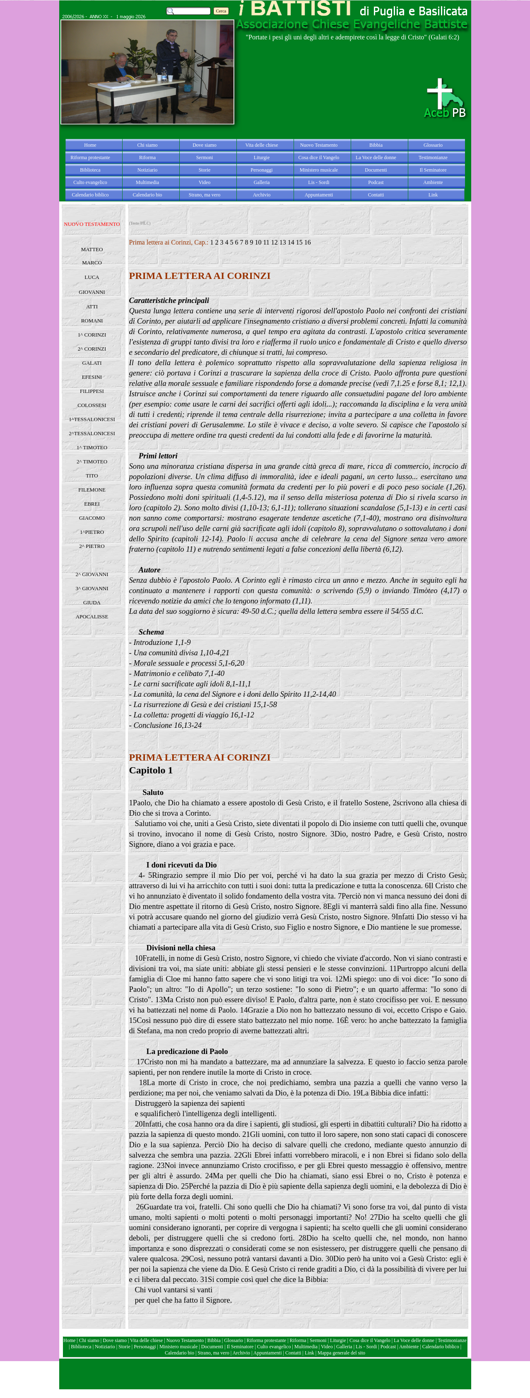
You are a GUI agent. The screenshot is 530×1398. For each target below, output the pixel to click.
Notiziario (105, 1347)
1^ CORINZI (92, 335)
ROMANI (92, 320)
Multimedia (306, 1347)
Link (309, 1353)
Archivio (241, 1353)
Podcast (388, 1347)
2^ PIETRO (91, 546)
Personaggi (145, 1347)
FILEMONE (92, 490)
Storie (124, 1347)
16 (307, 242)
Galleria (344, 1347)
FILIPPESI (92, 391)
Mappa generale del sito (341, 1353)
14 (291, 242)
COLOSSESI (91, 405)
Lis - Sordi (366, 1347)
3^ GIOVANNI (91, 588)
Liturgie (338, 1340)
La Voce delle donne (414, 1340)
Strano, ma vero (213, 1353)
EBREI (92, 504)
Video (327, 1347)
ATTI (92, 306)
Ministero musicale (178, 1347)
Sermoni (318, 1340)
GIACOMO (92, 518)
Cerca (221, 11)
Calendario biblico (440, 1347)
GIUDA (92, 602)
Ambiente (409, 1347)
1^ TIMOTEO (92, 447)
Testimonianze (452, 1340)
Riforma (299, 1340)
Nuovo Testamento (185, 1340)
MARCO (92, 262)
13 (282, 242)
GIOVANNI (92, 292)
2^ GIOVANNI (91, 574)
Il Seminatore (239, 1347)
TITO (92, 475)
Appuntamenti (268, 1353)
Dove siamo (115, 1340)
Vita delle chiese (146, 1340)
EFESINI (92, 377)
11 (266, 242)
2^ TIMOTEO (92, 461)
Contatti (294, 1353)
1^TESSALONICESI (92, 419)
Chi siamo (89, 1340)
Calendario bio (180, 1353)
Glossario (233, 1340)
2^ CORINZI (92, 349)
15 (299, 242)
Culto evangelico (274, 1347)
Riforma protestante (267, 1340)
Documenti (212, 1347)
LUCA (91, 277)
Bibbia (214, 1340)
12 (274, 242)
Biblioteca (81, 1347)
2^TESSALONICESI (92, 433)
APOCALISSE (92, 616)
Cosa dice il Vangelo (370, 1340)
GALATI (92, 363)
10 (258, 242)
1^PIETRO (92, 532)
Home (70, 1340)
